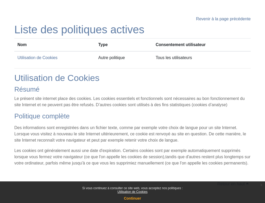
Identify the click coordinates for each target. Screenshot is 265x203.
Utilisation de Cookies (132, 192)
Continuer (132, 198)
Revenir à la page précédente (223, 19)
